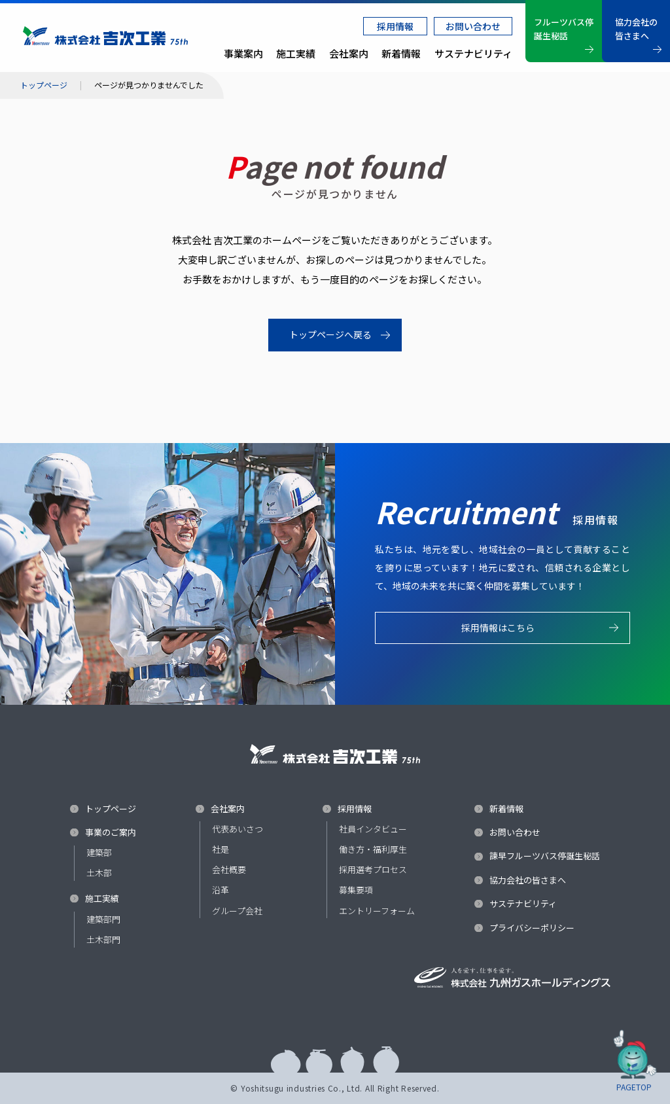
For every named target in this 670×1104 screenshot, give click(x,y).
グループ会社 (237, 910)
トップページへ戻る (330, 334)
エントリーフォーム (377, 910)
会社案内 (348, 53)
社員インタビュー (373, 829)
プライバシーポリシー (531, 928)
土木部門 (103, 939)
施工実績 (102, 898)
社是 (220, 849)
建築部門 (103, 919)
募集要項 (356, 889)
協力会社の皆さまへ (636, 29)
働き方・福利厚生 (373, 849)
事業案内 (243, 53)
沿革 (220, 889)
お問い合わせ (473, 26)
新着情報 (401, 53)
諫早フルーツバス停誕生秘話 (544, 856)
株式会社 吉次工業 (105, 36)
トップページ (43, 85)
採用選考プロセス (373, 869)
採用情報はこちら (498, 634)
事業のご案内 (110, 832)
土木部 (99, 872)
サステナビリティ (473, 53)
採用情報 (395, 26)
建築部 (99, 852)
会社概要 (229, 869)
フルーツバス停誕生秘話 (563, 29)
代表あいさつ (237, 829)
